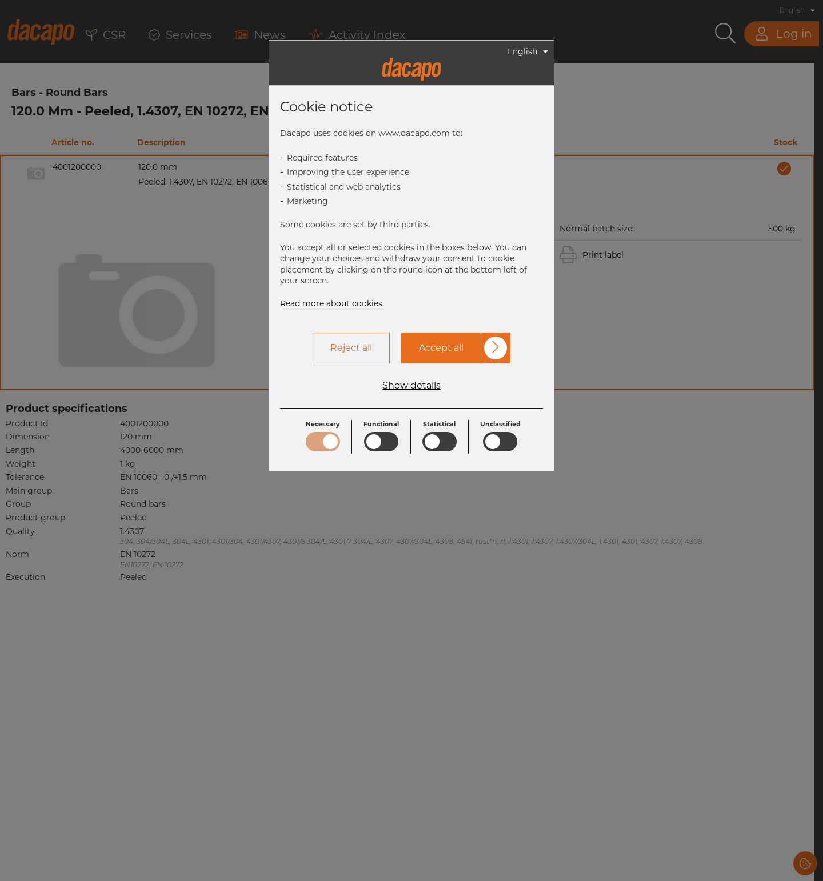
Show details (411, 386)
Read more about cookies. (332, 303)
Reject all (351, 347)
